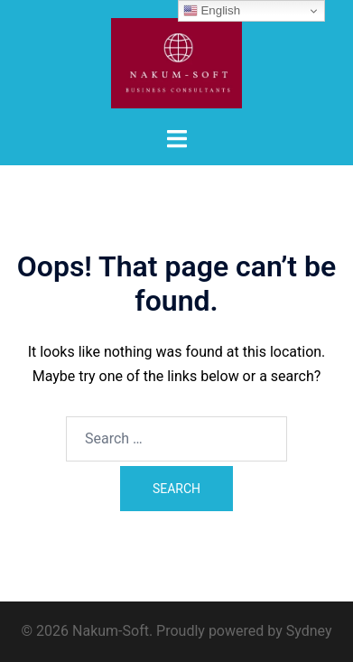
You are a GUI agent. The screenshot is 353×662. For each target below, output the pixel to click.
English (211, 11)
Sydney (309, 630)
